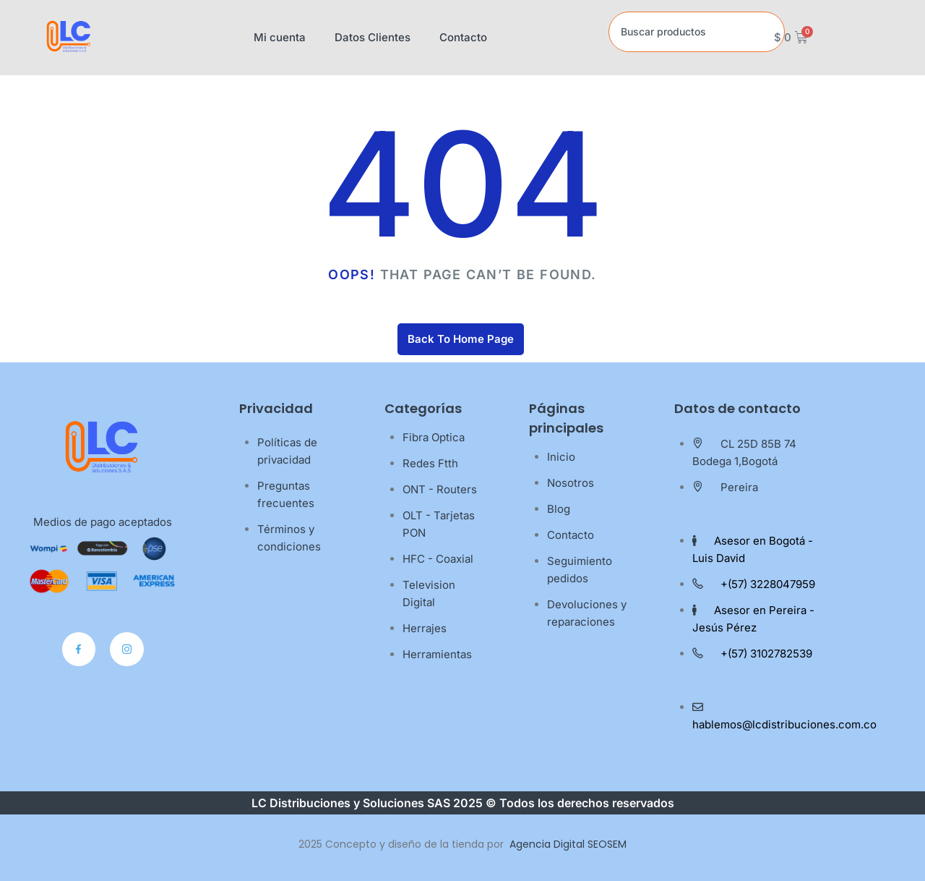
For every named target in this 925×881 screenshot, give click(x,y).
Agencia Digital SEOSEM (568, 844)
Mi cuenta (280, 37)
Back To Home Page (461, 339)
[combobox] (696, 32)
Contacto (463, 37)
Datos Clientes (372, 37)
